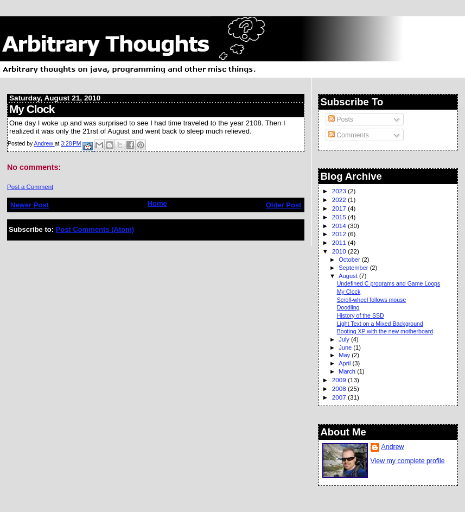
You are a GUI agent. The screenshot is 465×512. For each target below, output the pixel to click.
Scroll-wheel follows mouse (371, 299)
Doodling (348, 307)
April (345, 363)
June (346, 347)
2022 (340, 199)
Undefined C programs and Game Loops (389, 283)
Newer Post (29, 205)
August (349, 276)
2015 (340, 216)
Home (157, 203)
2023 (340, 190)
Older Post (284, 205)
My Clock (349, 291)
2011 (340, 242)
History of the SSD (360, 315)
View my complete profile (408, 461)
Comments (348, 135)
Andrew (392, 447)
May (345, 355)
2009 (340, 379)
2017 (340, 208)
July (345, 339)
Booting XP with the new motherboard (385, 331)
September (354, 267)
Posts (340, 119)
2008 (340, 388)
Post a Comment (30, 187)
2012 (340, 233)
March (348, 371)
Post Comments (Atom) (95, 229)
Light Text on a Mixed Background (380, 323)
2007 (340, 397)
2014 (340, 225)
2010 (340, 251)
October (350, 259)
